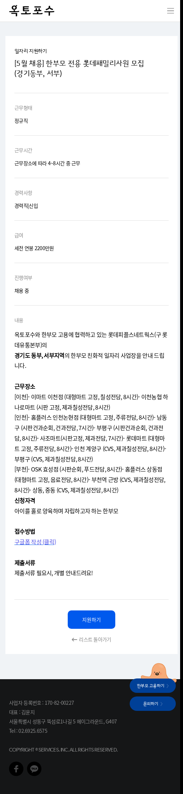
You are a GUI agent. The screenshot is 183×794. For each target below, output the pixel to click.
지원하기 (91, 619)
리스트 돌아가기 (95, 639)
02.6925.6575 (32, 730)
